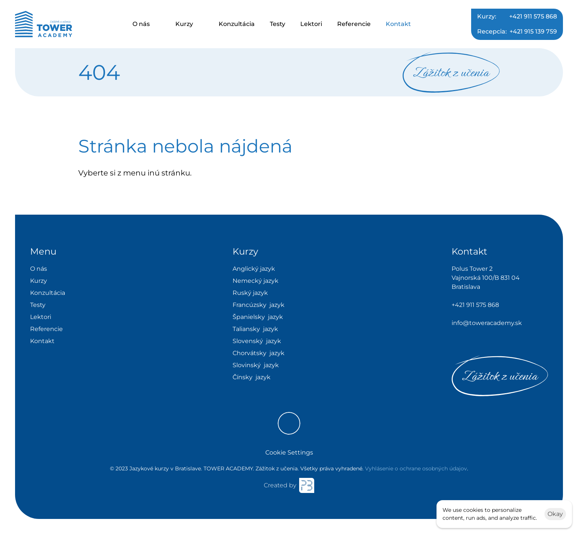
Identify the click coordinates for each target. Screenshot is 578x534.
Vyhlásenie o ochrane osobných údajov (416, 468)
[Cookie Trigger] (289, 453)
